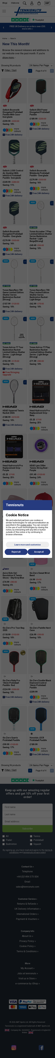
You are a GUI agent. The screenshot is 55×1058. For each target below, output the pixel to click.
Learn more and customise (27, 545)
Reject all (16, 552)
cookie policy (26, 525)
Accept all (39, 552)
